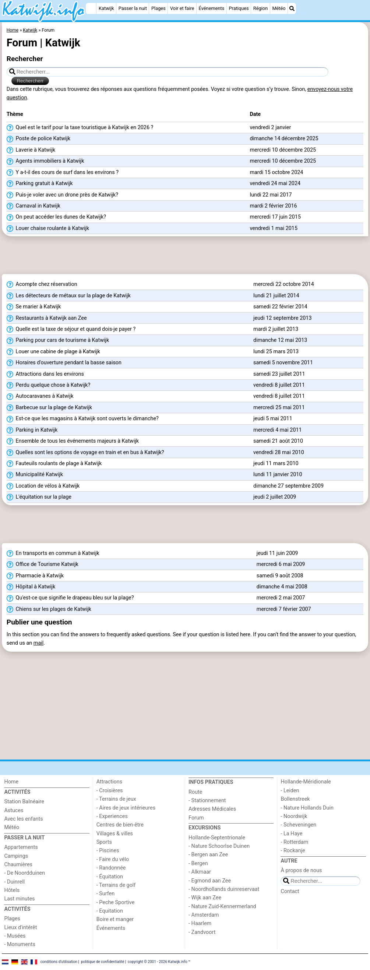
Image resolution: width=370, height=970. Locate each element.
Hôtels (12, 890)
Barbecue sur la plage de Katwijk (49, 407)
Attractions (109, 782)
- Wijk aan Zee (204, 898)
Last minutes (19, 899)
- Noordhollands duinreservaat (223, 889)
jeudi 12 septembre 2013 (282, 318)
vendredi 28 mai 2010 (278, 452)
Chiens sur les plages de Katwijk (49, 609)
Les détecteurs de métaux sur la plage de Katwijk (69, 296)
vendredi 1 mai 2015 (273, 228)
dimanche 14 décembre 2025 (284, 138)
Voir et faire (182, 8)
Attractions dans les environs (45, 374)
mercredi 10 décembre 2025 (283, 150)
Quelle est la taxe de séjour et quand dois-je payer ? (71, 329)
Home (11, 782)
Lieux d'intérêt (20, 927)
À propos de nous (301, 870)
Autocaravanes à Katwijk (40, 396)
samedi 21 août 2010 (278, 441)
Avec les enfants (23, 819)
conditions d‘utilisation (58, 962)
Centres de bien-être (120, 825)
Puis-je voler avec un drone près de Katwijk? (62, 195)
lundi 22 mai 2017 (271, 195)
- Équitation (109, 877)
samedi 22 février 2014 (280, 307)
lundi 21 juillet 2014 (276, 296)
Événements (212, 8)
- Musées (14, 936)
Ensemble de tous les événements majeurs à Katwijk (73, 441)
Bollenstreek (295, 799)
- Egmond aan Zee (209, 881)
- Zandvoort (201, 932)
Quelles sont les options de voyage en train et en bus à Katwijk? (85, 452)
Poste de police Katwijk (38, 138)
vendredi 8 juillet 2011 (279, 385)
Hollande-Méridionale (306, 782)
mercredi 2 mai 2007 (281, 598)
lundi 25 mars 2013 (276, 351)
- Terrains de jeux (116, 799)
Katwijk (106, 8)
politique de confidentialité (102, 962)
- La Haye (291, 834)
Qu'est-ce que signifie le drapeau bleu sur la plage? (70, 598)
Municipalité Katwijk (35, 474)
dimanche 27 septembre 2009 (288, 486)
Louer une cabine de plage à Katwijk (53, 351)
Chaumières (18, 864)
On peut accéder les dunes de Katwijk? (56, 217)
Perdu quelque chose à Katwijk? (48, 385)
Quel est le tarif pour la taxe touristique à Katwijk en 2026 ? (80, 127)
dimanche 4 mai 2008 (282, 587)
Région (260, 8)
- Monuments (19, 944)
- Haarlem (199, 923)
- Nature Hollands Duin (307, 808)
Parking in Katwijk (32, 430)
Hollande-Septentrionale (216, 838)
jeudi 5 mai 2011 (272, 418)
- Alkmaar (199, 872)
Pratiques (239, 8)
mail (38, 643)
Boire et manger (115, 919)
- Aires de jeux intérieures (125, 808)
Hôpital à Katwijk (31, 587)
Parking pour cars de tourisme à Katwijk (58, 340)
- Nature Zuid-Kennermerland (222, 906)
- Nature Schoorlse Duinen (219, 846)
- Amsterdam (203, 915)
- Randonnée (111, 868)
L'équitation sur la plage (39, 497)
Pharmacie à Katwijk (35, 576)
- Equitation (109, 911)
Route (195, 792)
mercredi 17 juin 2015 (275, 217)
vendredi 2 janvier (270, 127)
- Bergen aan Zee (208, 855)
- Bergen (198, 863)
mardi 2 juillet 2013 (275, 329)
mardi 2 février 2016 (273, 206)
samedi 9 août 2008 (280, 576)
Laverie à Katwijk (31, 150)
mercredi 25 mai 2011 (279, 407)
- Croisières (109, 790)
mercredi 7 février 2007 (284, 609)
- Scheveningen (298, 825)
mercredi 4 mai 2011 (277, 430)
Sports (104, 842)
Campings (16, 856)
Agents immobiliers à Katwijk (45, 161)
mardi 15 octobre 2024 (276, 172)
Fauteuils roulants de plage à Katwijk (54, 463)
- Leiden (290, 790)
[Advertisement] (185, 257)
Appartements (21, 847)
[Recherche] (292, 8)
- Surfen (105, 894)
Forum (196, 818)
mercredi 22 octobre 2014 (283, 284)
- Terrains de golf (116, 885)
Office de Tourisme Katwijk (42, 564)
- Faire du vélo (112, 859)
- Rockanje (293, 850)
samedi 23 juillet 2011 (279, 374)
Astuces (13, 810)
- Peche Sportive (115, 902)
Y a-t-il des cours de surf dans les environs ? (63, 172)
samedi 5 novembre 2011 (283, 363)
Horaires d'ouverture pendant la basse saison (64, 363)
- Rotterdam (294, 842)
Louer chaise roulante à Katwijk (48, 228)
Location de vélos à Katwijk (43, 486)
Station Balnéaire (24, 802)
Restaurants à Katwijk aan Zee (47, 318)
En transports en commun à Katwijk (53, 553)
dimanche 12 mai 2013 (280, 340)
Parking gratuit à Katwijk (40, 183)
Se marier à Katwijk (34, 307)
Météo (278, 8)
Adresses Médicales (212, 809)
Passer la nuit (133, 8)
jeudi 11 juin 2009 (277, 553)
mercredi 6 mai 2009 (281, 564)
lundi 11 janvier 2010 (277, 474)
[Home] (91, 8)
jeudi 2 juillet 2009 (274, 497)
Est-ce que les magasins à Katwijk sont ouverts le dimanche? (83, 418)
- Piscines (107, 850)
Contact (290, 891)
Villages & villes (114, 834)
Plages (158, 8)
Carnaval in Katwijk (33, 206)
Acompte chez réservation (42, 284)
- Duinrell (14, 882)
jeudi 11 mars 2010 (276, 463)
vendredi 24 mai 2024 (275, 183)
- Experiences (112, 816)
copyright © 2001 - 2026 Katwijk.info (157, 962)
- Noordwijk (294, 816)
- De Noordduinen (24, 873)
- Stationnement (207, 800)
